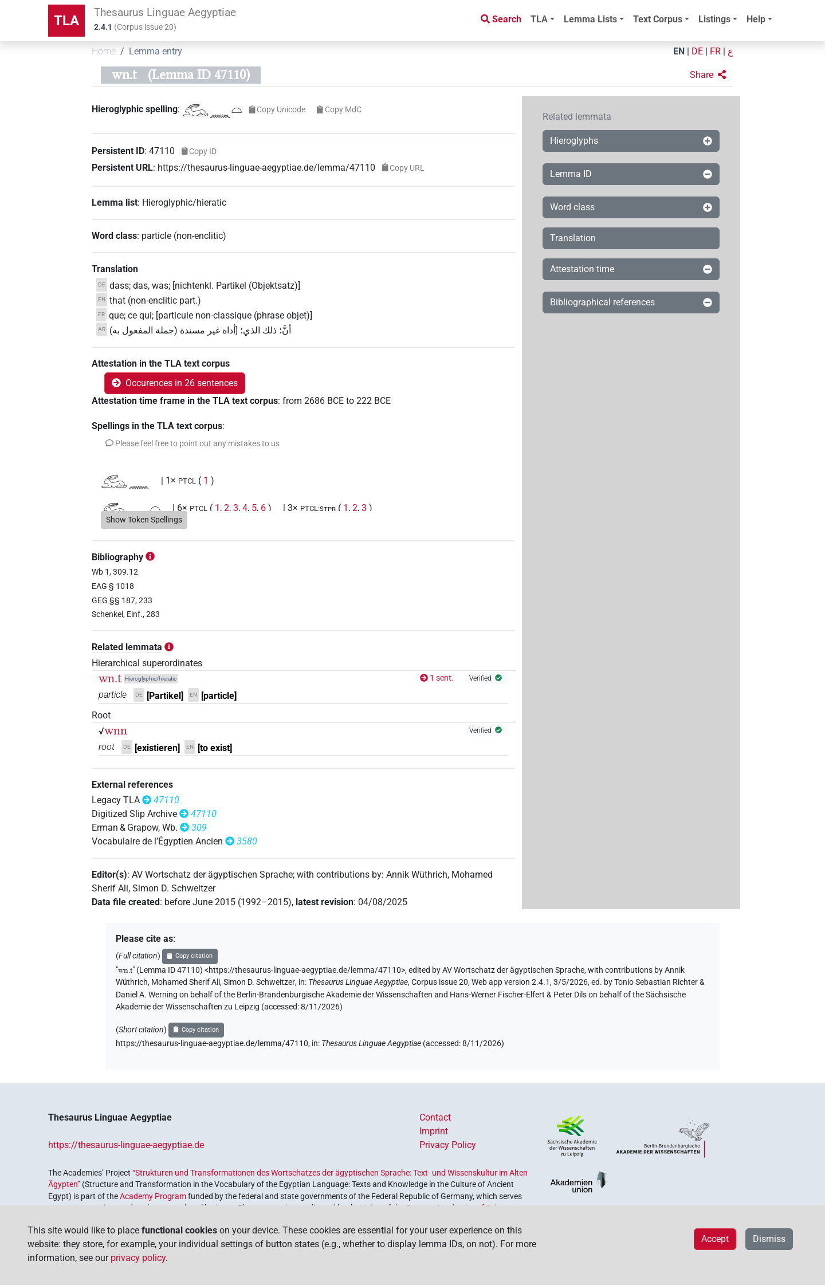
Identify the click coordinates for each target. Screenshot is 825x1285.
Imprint (433, 1131)
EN (679, 51)
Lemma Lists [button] (590, 19)
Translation (573, 238)
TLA (66, 21)
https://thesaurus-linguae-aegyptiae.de (126, 1144)
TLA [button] (539, 19)
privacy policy (138, 1257)
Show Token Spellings (144, 519)
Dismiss (769, 1238)
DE (697, 51)
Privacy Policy (447, 1144)
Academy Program (153, 1196)
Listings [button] (714, 19)
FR (715, 51)
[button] (707, 75)
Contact (435, 1117)
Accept (715, 1238)
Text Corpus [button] (657, 19)
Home (104, 51)
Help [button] (756, 19)
